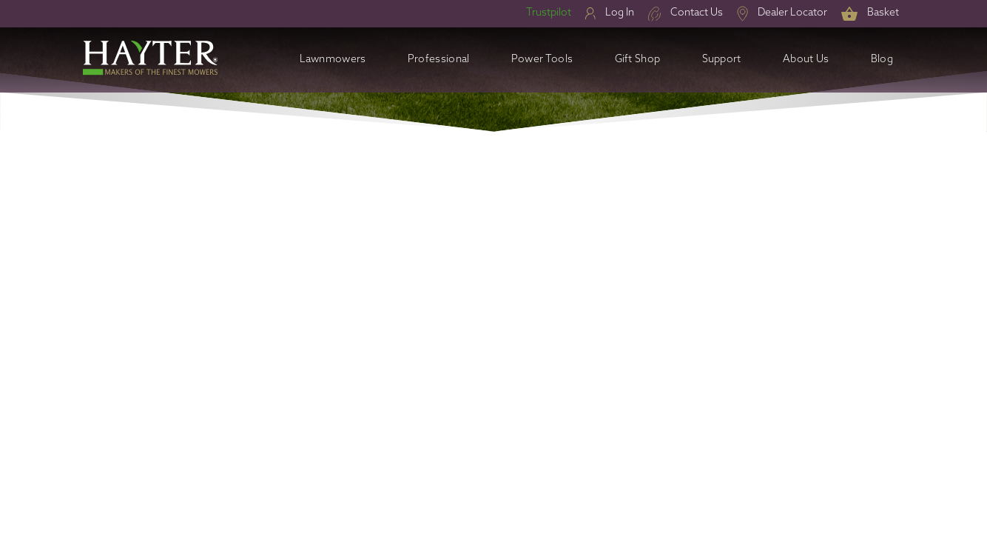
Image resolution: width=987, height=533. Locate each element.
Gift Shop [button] (638, 59)
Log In (619, 13)
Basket (883, 13)
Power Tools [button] (542, 59)
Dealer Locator (792, 13)
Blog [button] (882, 59)
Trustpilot (548, 13)
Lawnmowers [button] (333, 59)
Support (721, 59)
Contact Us (696, 13)
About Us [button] (806, 59)
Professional (439, 59)
